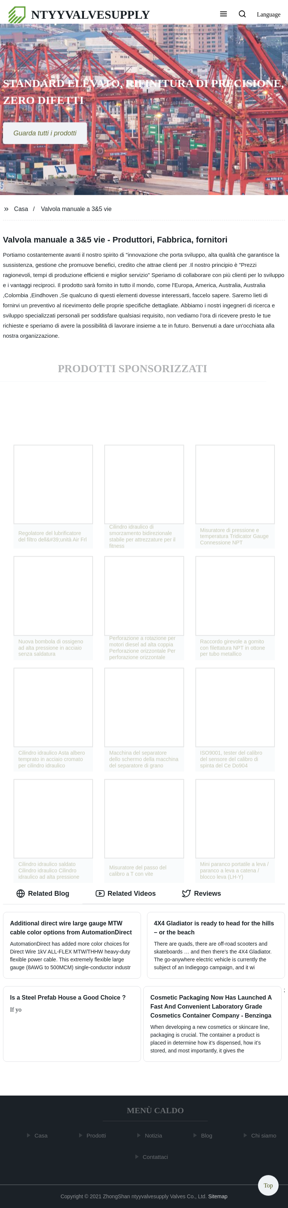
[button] (223, 14)
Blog (208, 1135)
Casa (21, 209)
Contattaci (157, 1156)
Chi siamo (265, 1135)
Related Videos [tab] (126, 893)
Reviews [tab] (201, 893)
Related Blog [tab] (42, 893)
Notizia (155, 1135)
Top (268, 1185)
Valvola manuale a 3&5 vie (76, 209)
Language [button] (268, 14)
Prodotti (97, 1135)
